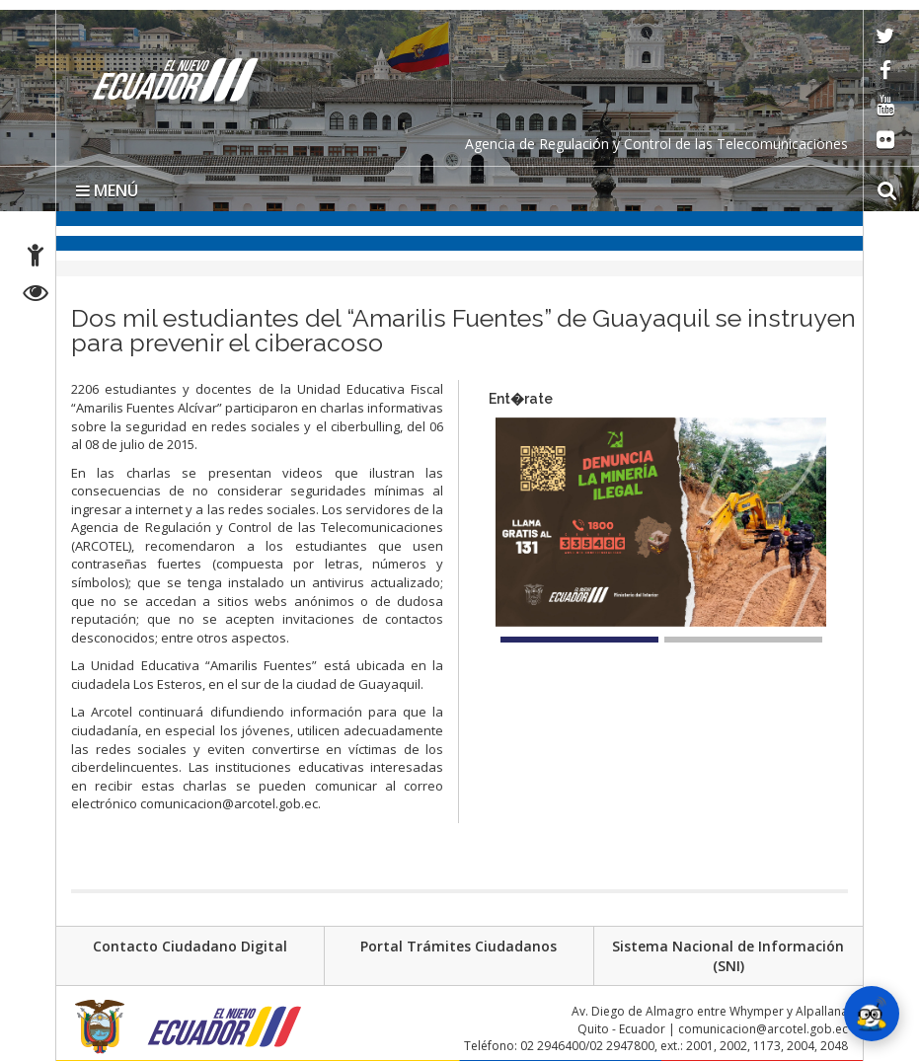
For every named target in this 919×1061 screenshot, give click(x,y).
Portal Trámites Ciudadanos (458, 946)
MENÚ (107, 190)
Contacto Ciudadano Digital (190, 946)
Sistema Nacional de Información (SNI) (728, 956)
